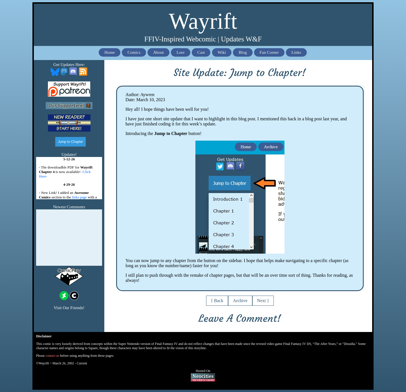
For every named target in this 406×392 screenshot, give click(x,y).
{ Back (217, 300)
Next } (263, 300)
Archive (240, 300)
